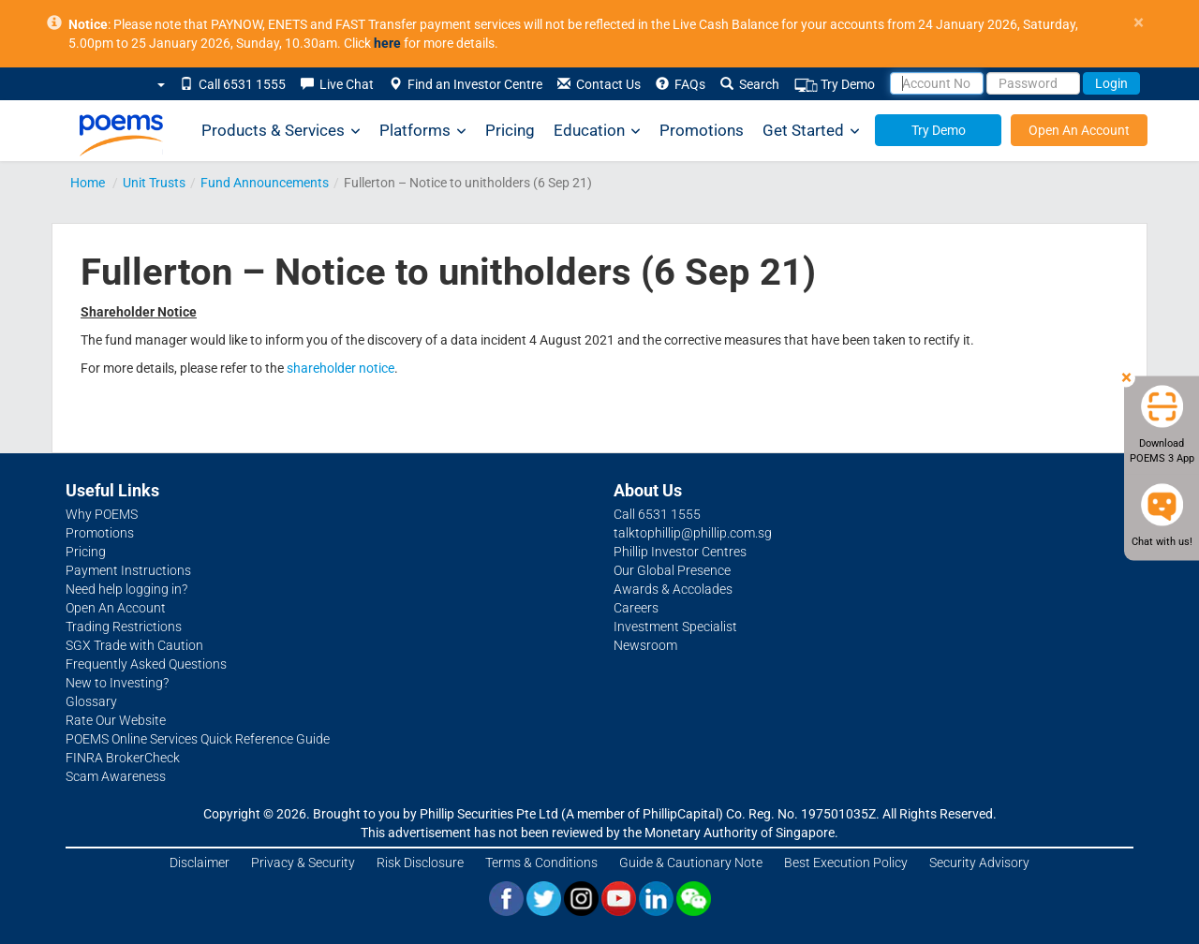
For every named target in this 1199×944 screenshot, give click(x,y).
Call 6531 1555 (233, 84)
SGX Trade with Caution (134, 645)
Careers (636, 607)
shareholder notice (340, 368)
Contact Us (599, 84)
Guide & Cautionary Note (690, 862)
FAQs (680, 84)
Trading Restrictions (124, 626)
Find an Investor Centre (465, 84)
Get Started (811, 130)
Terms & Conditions (541, 862)
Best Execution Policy (846, 862)
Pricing (510, 130)
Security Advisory (979, 862)
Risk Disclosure (420, 862)
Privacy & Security (303, 862)
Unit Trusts (154, 182)
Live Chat (337, 84)
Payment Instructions (128, 570)
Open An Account (1079, 130)
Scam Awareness (116, 776)
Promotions (701, 130)
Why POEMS (102, 514)
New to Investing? (117, 682)
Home (87, 182)
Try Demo (834, 85)
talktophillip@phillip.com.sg (693, 532)
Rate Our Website (116, 720)
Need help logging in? (126, 589)
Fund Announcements (264, 182)
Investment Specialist (675, 626)
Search (749, 84)
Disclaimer (199, 862)
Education (597, 130)
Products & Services (281, 130)
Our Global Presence (672, 570)
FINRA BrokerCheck (123, 757)
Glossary (91, 701)
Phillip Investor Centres (680, 551)
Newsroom (645, 645)
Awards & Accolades (673, 589)
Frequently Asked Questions (146, 663)
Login (1111, 83)
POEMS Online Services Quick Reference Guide (198, 738)
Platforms (422, 130)
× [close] (1138, 23)
